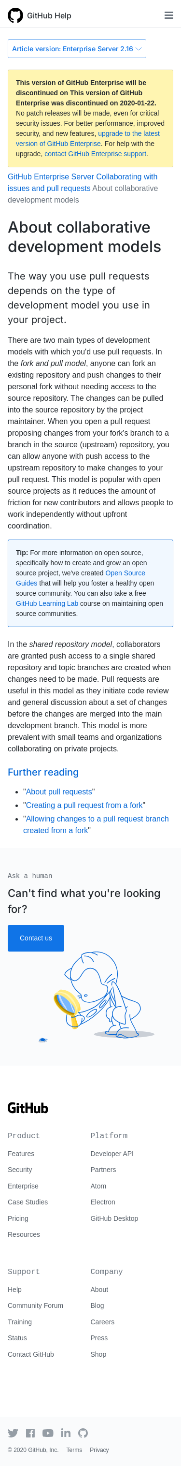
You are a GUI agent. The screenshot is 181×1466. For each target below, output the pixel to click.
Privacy (99, 1450)
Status (17, 1338)
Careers (103, 1322)
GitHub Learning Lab (47, 603)
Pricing (18, 1218)
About (100, 1289)
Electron (103, 1202)
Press (99, 1338)
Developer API (112, 1154)
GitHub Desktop (115, 1218)
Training (20, 1322)
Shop (99, 1354)
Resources (24, 1234)
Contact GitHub (31, 1354)
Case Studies (28, 1202)
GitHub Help (49, 15)
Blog (97, 1305)
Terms (75, 1450)
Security (20, 1169)
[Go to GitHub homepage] (28, 1111)
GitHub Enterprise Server (51, 177)
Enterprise (23, 1186)
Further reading (43, 772)
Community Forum (35, 1305)
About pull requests (59, 792)
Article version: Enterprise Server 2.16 (77, 48)
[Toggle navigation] (169, 15)
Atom (99, 1186)
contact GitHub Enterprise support (95, 154)
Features (21, 1154)
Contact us (36, 938)
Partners (103, 1169)
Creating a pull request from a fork (84, 805)
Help (15, 1289)
